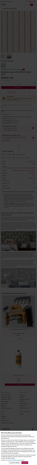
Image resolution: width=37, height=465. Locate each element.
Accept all (24, 462)
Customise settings (15, 462)
